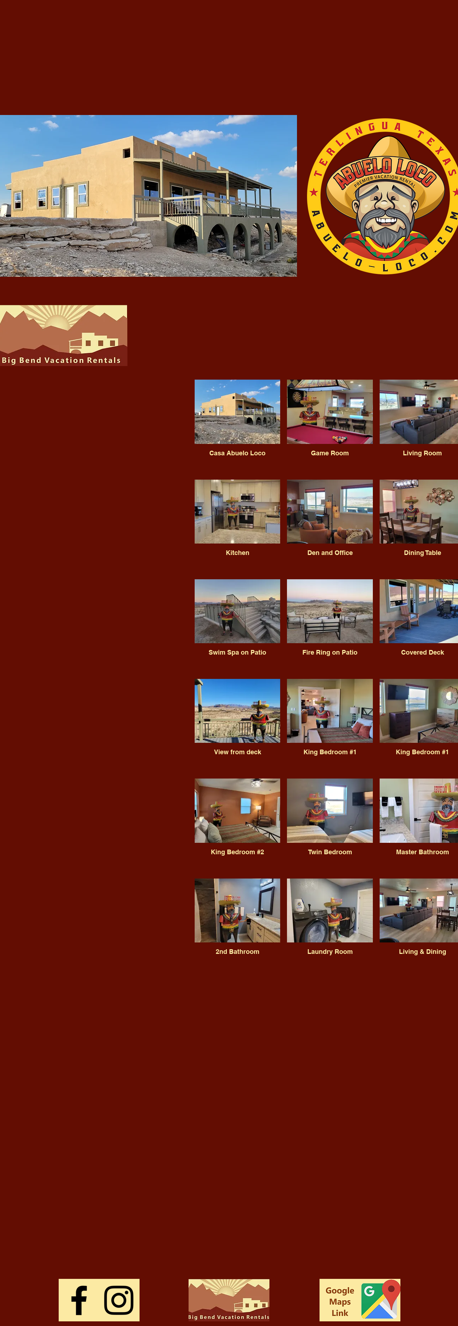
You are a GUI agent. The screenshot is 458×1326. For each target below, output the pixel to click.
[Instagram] (118, 1300)
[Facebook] (79, 1300)
